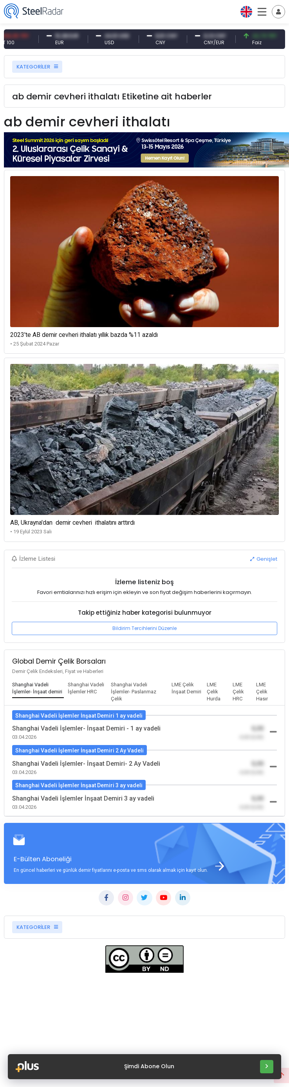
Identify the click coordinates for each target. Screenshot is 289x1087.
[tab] (38, 688)
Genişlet (263, 559)
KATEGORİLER (37, 66)
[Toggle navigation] (278, 11)
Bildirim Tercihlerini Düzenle (144, 628)
